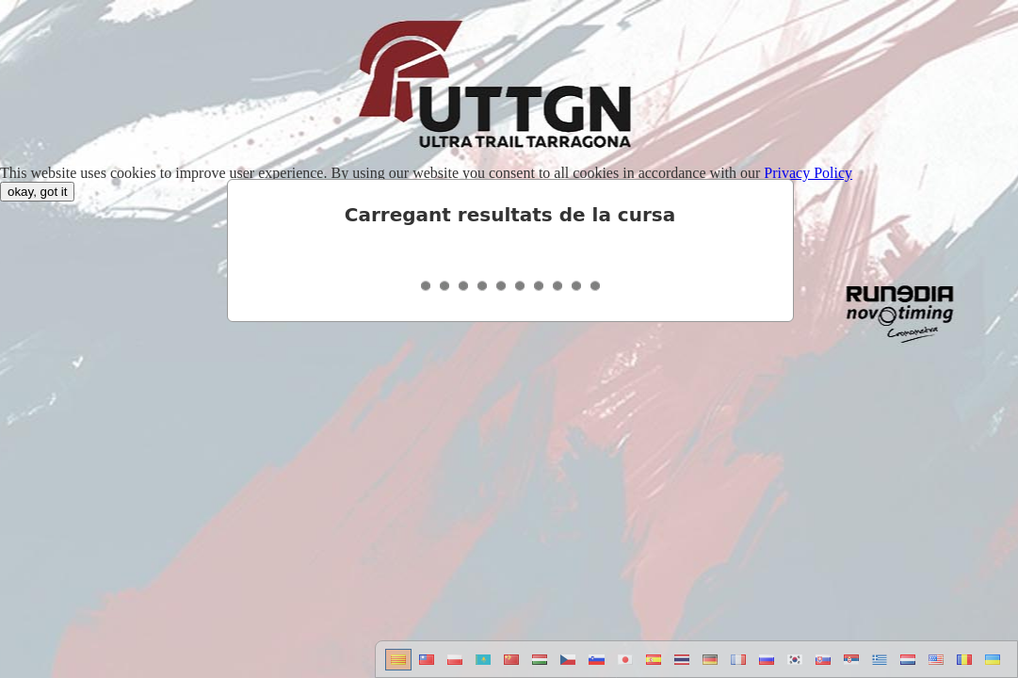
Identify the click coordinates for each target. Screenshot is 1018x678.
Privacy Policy (808, 173)
